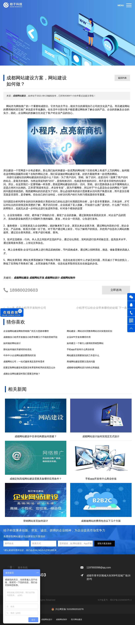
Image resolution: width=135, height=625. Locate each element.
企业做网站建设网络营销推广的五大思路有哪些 (26, 331)
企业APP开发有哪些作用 (79, 337)
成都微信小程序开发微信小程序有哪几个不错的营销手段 (30, 337)
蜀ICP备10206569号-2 (121, 600)
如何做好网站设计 (12, 343)
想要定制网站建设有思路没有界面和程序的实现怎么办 (29, 367)
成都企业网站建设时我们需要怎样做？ (21, 373)
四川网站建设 (76, 619)
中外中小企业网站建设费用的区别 (19, 355)
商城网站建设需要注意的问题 (81, 361)
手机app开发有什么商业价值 (80, 349)
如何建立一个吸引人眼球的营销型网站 (85, 343)
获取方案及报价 (105, 543)
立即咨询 (116, 289)
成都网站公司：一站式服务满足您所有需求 (23, 361)
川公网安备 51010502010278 (69, 609)
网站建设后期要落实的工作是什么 (83, 355)
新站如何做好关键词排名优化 (17, 349)
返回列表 (122, 78)
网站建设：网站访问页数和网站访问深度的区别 (89, 331)
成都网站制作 (61, 619)
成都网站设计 (46, 619)
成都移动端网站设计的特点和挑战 (83, 367)
